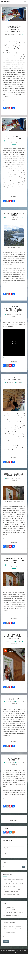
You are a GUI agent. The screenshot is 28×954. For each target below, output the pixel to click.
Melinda (19, 34)
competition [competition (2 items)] (6, 910)
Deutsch (6, 845)
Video (5, 853)
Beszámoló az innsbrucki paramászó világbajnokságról (14, 28)
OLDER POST (14, 820)
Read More (14, 104)
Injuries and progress (14, 759)
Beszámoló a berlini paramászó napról (14, 475)
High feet (14, 699)
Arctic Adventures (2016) (14, 214)
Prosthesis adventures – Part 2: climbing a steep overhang (14, 309)
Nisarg (14, 952)
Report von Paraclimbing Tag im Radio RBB (14, 636)
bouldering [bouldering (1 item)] (5, 908)
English (6, 848)
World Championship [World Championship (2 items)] (13, 915)
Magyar (6, 851)
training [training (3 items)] (5, 915)
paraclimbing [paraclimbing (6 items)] (12, 912)
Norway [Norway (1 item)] (4, 912)
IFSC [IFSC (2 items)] (13, 910)
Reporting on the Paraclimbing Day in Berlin (14, 560)
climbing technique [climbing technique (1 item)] (17, 908)
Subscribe (5, 941)
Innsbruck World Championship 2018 (14, 137)
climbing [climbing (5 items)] (10, 907)
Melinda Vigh (6, 2)
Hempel (11, 421)
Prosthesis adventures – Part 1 (14, 378)
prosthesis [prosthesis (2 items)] (20, 912)
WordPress (19, 950)
